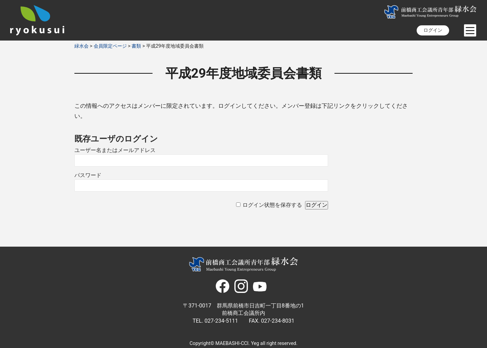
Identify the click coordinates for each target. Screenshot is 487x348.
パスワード (87, 175)
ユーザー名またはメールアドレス (115, 150)
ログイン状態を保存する (272, 205)
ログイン (432, 30)
